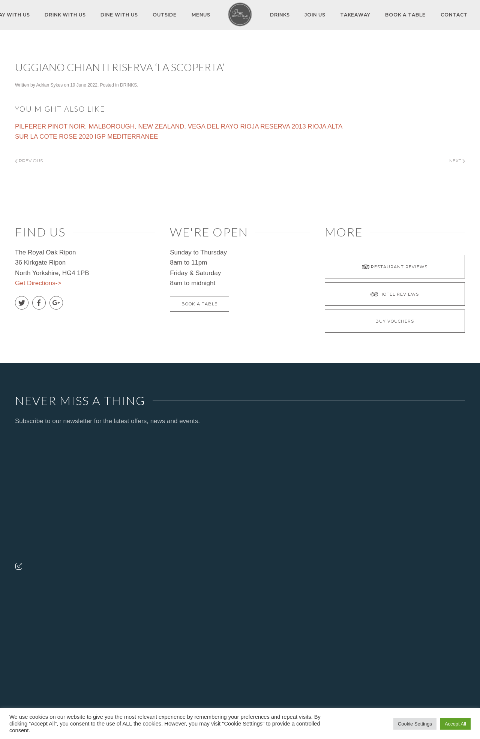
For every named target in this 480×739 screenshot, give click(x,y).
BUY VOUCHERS (394, 321)
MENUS (201, 15)
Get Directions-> (38, 283)
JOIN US (314, 15)
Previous (29, 160)
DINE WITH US (119, 15)
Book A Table (405, 15)
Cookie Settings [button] (415, 724)
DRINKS (280, 15)
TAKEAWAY (355, 15)
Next (457, 160)
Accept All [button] (455, 724)
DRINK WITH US (65, 15)
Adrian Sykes (49, 85)
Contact (454, 15)
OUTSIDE (165, 15)
